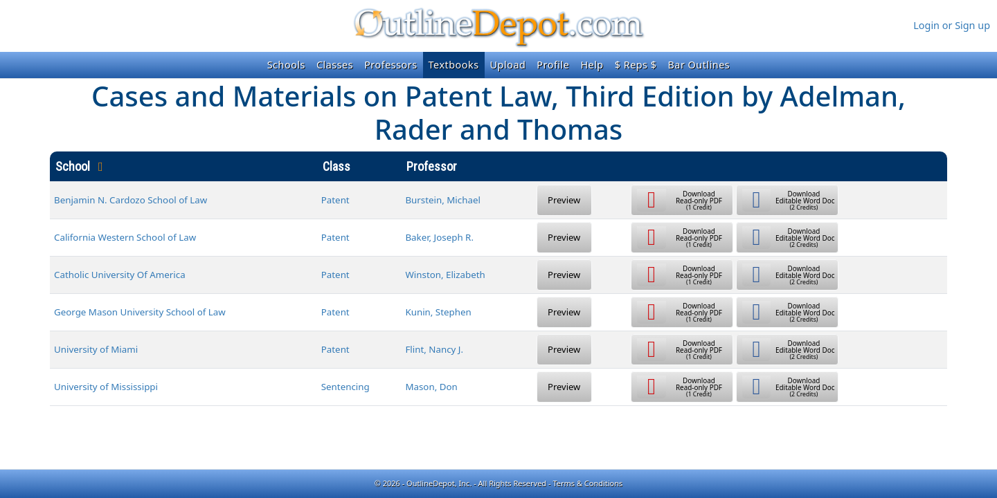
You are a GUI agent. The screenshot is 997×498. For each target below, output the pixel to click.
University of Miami (96, 349)
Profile (553, 64)
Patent (335, 200)
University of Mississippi (106, 386)
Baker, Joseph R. (439, 237)
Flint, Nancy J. (434, 349)
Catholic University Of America (120, 274)
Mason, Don (431, 386)
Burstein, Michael (442, 200)
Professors (390, 64)
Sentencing (345, 386)
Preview (564, 200)
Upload (508, 64)
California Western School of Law (125, 237)
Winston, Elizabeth (445, 274)
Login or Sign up (951, 25)
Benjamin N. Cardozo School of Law (130, 200)
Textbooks (454, 64)
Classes (334, 64)
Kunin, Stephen (438, 312)
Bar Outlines (698, 64)
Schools (286, 64)
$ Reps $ (636, 64)
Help (591, 64)
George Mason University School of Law (140, 312)
